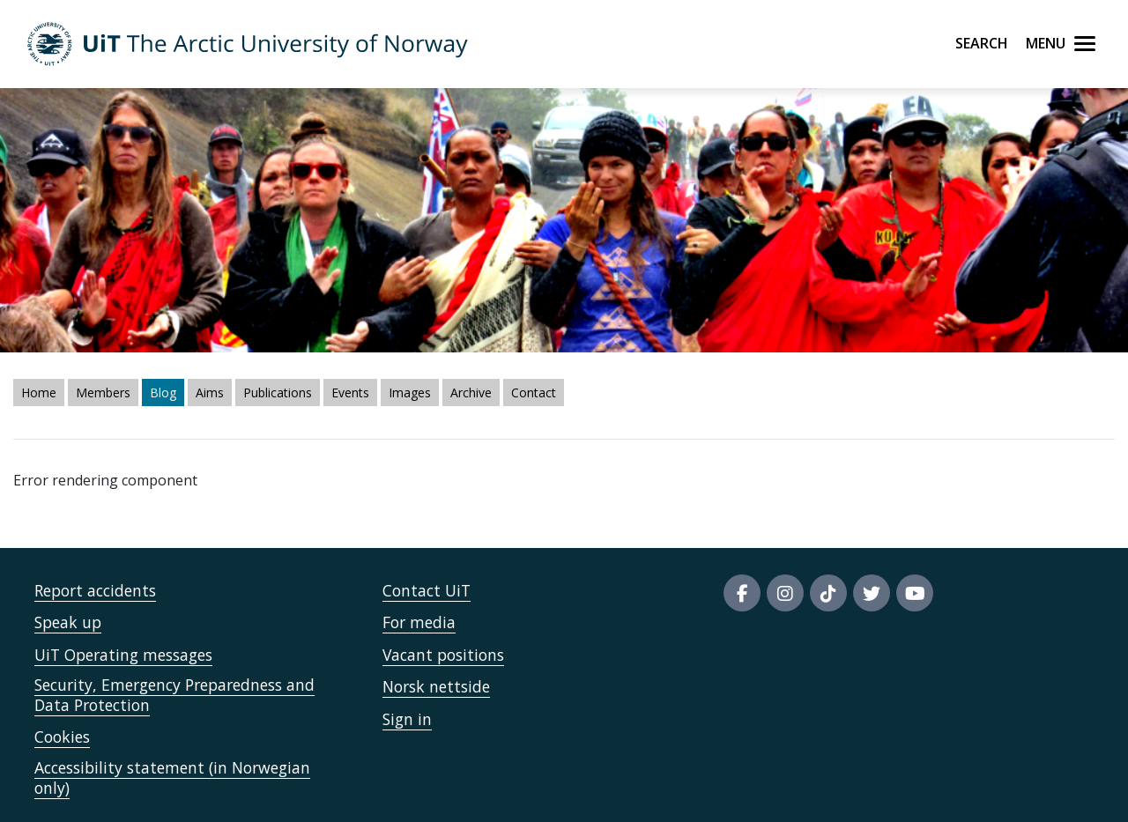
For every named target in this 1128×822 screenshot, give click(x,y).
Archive (471, 392)
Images (410, 392)
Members (103, 392)
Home (38, 392)
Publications (277, 392)
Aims (210, 392)
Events (350, 392)
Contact (533, 392)
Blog (163, 392)
